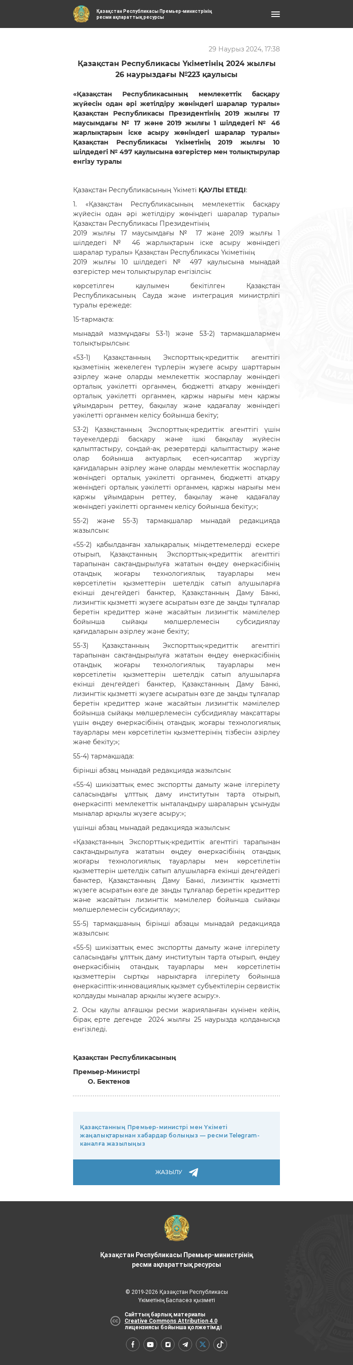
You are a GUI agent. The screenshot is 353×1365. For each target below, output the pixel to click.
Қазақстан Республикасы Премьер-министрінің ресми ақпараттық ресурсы (176, 1241)
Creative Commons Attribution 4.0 (171, 1321)
